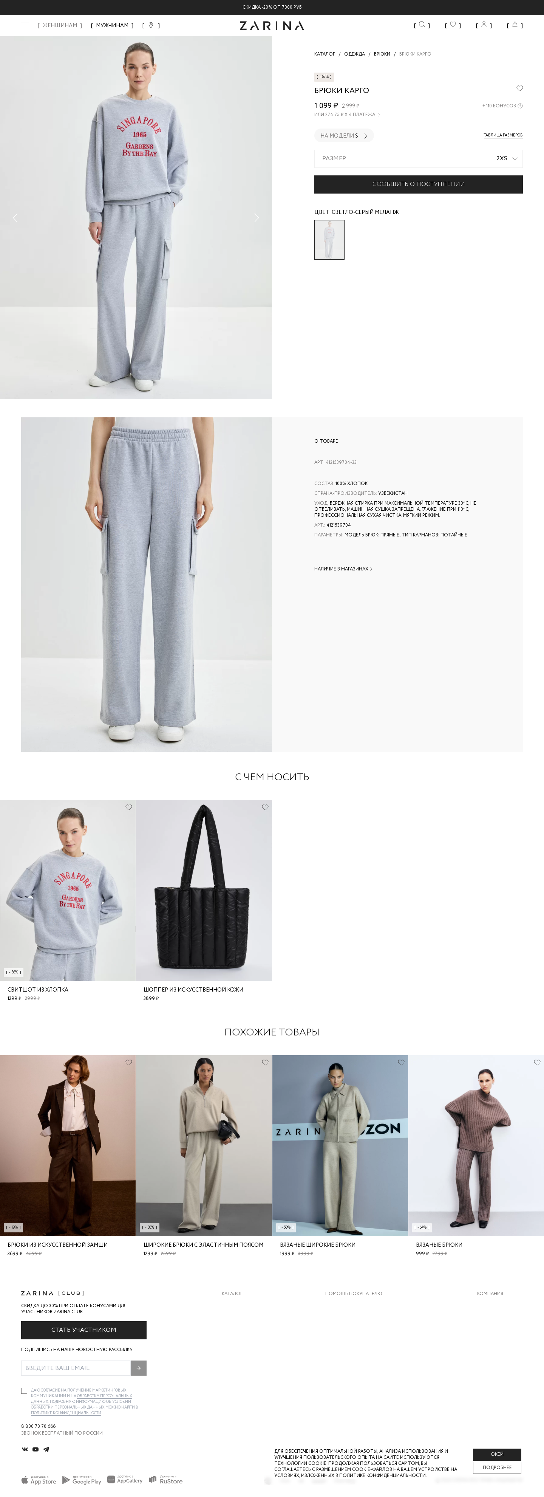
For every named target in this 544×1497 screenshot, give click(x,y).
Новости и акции (500, 1351)
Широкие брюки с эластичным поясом (203, 1245)
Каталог (232, 1294)
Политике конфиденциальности (66, 1413)
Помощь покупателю (353, 1294)
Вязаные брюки (439, 1245)
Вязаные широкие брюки (317, 1245)
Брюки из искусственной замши (58, 1245)
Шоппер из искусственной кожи (193, 990)
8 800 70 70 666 (38, 1427)
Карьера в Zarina (497, 1320)
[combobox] (418, 159)
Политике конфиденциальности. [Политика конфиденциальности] (383, 1475)
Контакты (490, 1336)
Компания (490, 1294)
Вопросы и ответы (350, 1336)
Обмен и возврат (346, 1320)
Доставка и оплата (350, 1305)
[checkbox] (24, 1391)
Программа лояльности (356, 1351)
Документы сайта (348, 1381)
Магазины (489, 1366)
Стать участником (83, 1330)
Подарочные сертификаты (360, 1366)
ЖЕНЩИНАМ (60, 25)
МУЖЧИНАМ (112, 25)
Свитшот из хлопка (38, 990)
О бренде (488, 1305)
